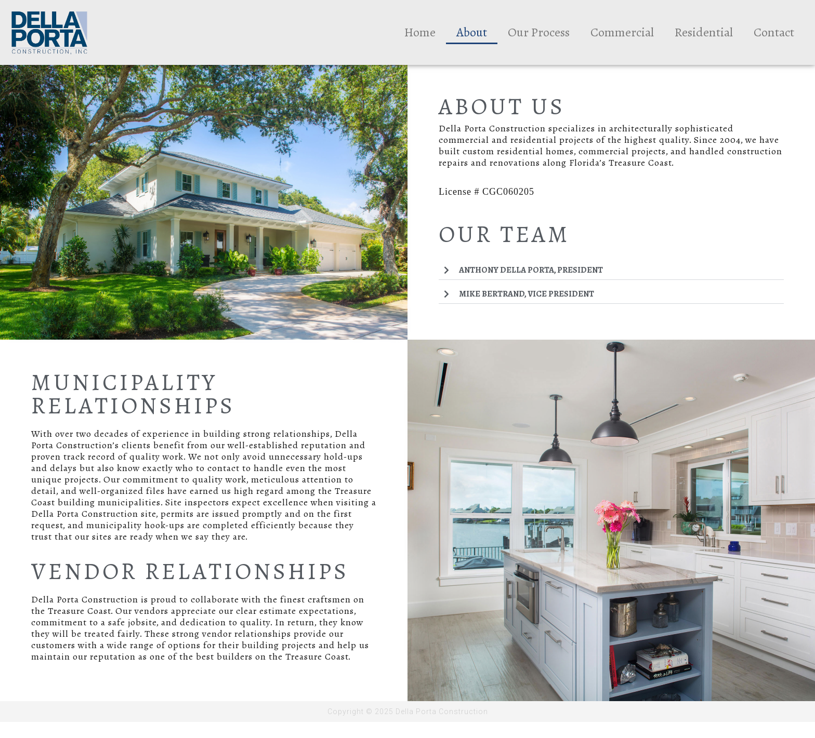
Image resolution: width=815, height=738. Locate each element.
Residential (704, 32)
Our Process (539, 32)
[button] (611, 270)
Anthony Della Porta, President (531, 269)
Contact (774, 32)
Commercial (622, 32)
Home (420, 32)
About (471, 32)
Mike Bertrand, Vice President (526, 293)
